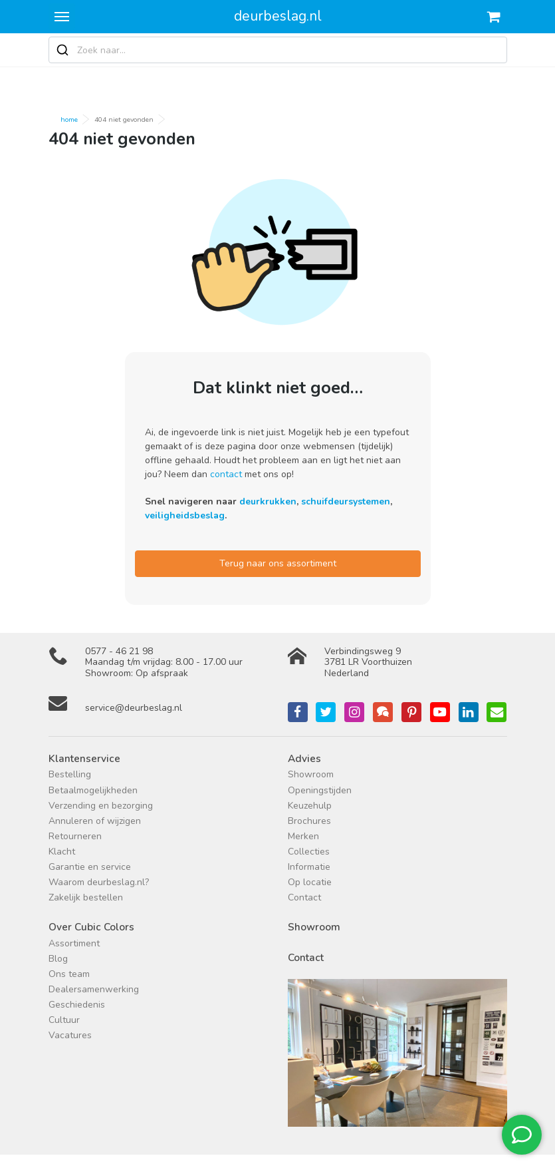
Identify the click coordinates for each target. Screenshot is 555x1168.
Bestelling (70, 774)
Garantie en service (90, 867)
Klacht (62, 851)
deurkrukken (267, 501)
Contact (304, 897)
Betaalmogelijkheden (93, 790)
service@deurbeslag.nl (133, 707)
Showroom (311, 774)
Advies (304, 758)
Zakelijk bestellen (86, 897)
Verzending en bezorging (101, 805)
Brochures (309, 821)
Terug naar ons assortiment (277, 563)
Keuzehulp (310, 805)
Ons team (69, 974)
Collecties (309, 851)
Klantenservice (84, 758)
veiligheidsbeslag (185, 515)
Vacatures (70, 1035)
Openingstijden (320, 790)
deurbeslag (278, 16)
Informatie (309, 867)
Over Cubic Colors (91, 927)
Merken (303, 836)
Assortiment (74, 943)
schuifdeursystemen (345, 501)
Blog (58, 958)
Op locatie (310, 882)
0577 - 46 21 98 (119, 651)
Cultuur (64, 1020)
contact (226, 474)
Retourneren (75, 836)
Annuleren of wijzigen (95, 821)
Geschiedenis (77, 1004)
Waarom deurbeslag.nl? (99, 882)
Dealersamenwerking (94, 989)
